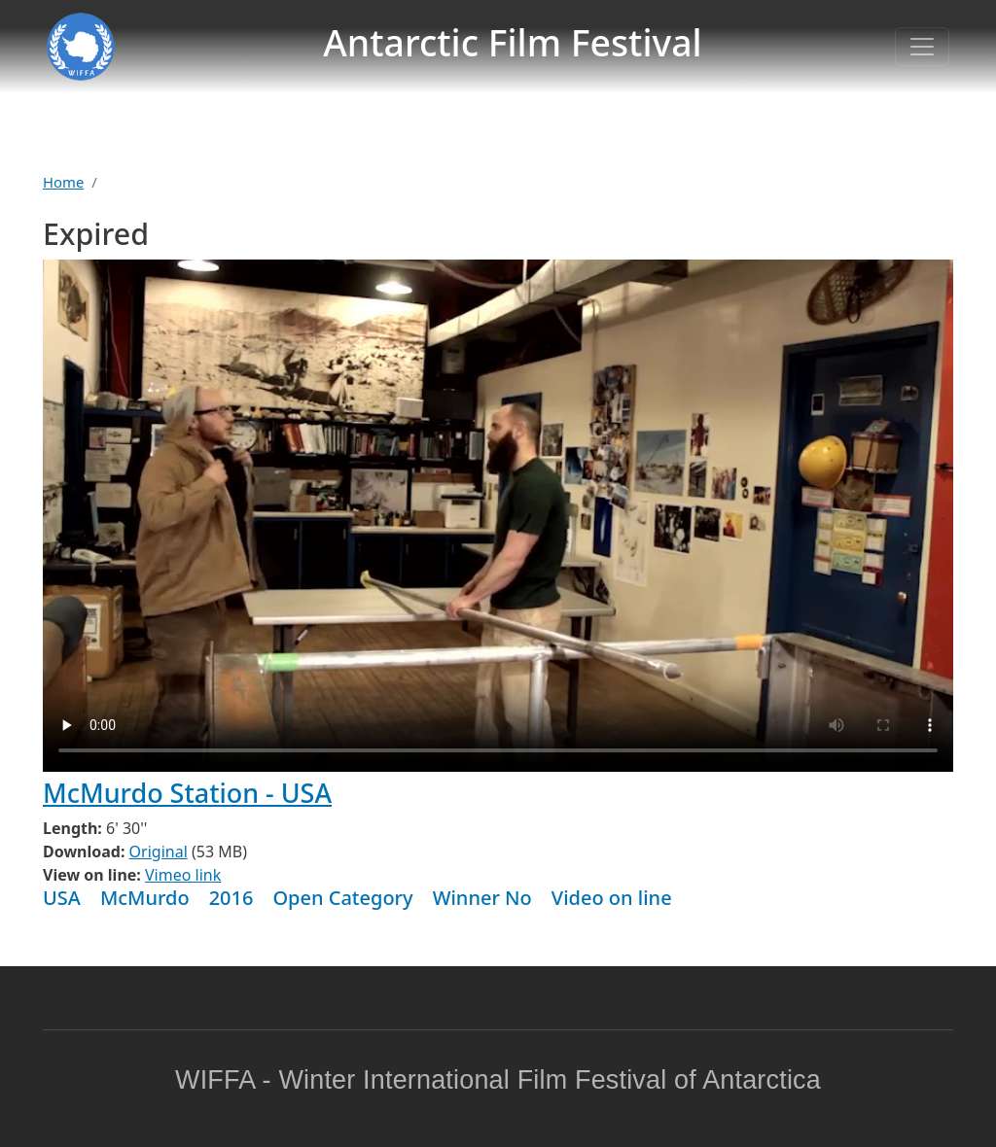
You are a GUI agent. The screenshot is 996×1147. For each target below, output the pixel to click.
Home (63, 181)
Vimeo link (183, 875)
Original (158, 851)
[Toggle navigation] (922, 46)
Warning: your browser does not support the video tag (498, 516)
